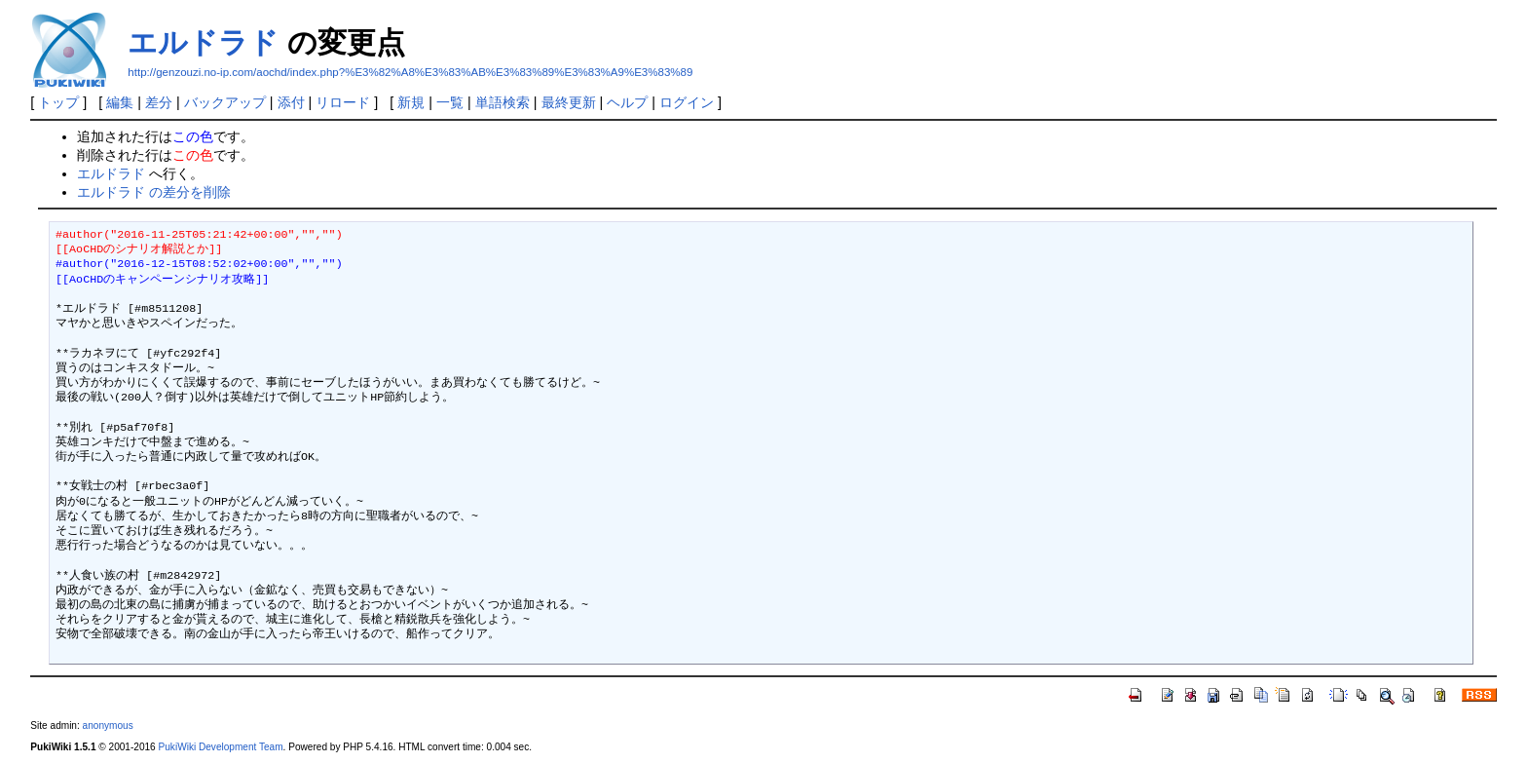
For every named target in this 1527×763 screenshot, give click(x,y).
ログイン (686, 102)
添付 (291, 102)
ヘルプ (627, 102)
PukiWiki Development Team (221, 747)
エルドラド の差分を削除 (154, 192)
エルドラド (203, 42)
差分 (158, 102)
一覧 (450, 102)
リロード (343, 102)
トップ (58, 102)
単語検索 (502, 102)
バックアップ (225, 102)
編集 (119, 102)
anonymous (108, 725)
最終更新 (568, 102)
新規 (411, 102)
